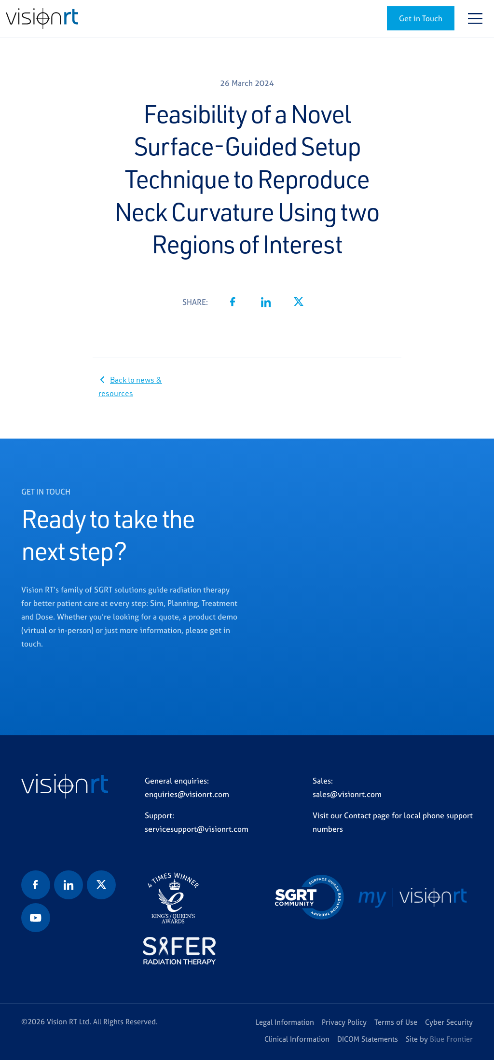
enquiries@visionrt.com (187, 794)
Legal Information (285, 1022)
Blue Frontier (451, 1039)
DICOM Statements (367, 1039)
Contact (357, 815)
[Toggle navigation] (475, 18)
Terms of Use (395, 1022)
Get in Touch (420, 18)
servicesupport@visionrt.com (196, 829)
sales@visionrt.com (347, 794)
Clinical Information (296, 1039)
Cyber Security (449, 1022)
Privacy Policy (344, 1022)
